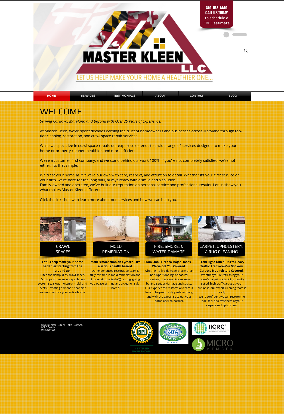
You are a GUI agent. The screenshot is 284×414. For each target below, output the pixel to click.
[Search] (246, 50)
